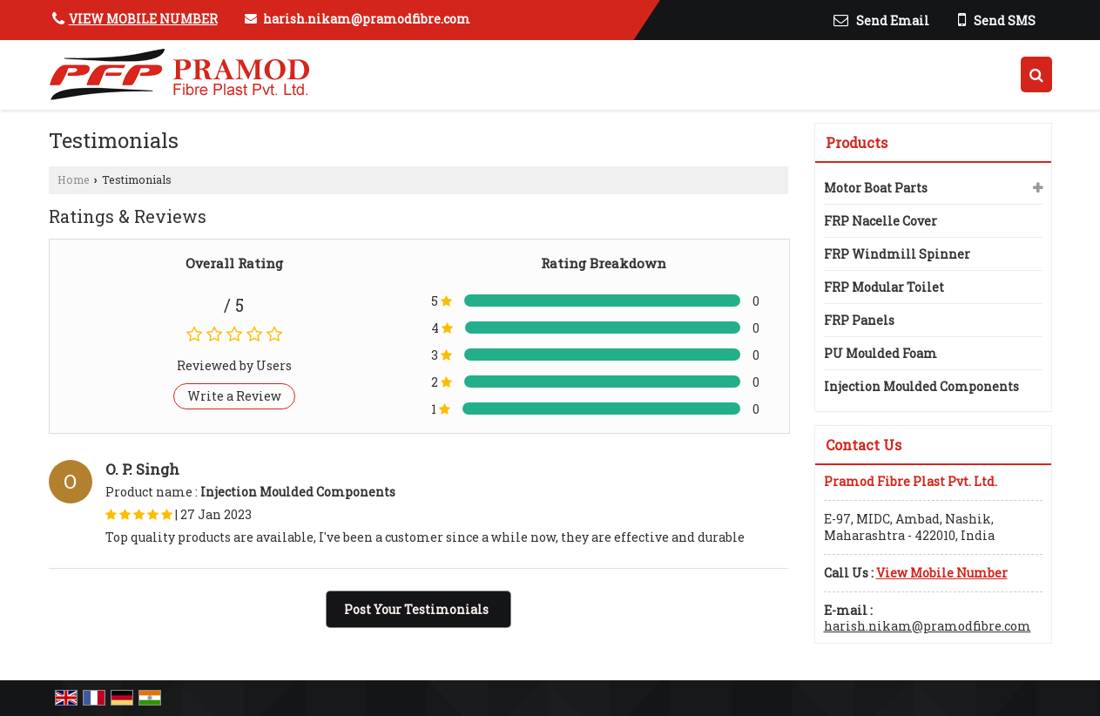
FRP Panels (859, 320)
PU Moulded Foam (880, 353)
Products (856, 142)
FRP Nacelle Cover (880, 221)
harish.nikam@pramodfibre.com (366, 18)
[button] (143, 18)
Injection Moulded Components (921, 386)
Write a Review (234, 396)
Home (73, 179)
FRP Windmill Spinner (897, 254)
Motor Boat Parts (876, 187)
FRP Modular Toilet (884, 287)
